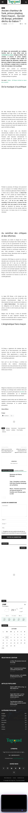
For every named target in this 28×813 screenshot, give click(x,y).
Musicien (8, 430)
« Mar (2, 648)
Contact (14, 777)
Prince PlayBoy (20, 430)
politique (13, 430)
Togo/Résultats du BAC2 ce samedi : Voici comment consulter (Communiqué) (18, 703)
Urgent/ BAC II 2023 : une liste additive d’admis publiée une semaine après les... (17, 695)
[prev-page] (2, 497)
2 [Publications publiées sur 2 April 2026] (14, 634)
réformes (4, 431)
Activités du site (20, 777)
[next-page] (5, 497)
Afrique (7, 5)
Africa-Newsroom (7, 777)
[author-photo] (14, 458)
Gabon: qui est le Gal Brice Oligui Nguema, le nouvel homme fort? (7, 451)
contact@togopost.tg (18, 758)
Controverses (14, 428)
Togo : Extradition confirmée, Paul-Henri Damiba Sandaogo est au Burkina (18, 483)
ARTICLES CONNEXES (7, 470)
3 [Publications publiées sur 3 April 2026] (17, 634)
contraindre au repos (7, 55)
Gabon (3, 430)
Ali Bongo (8, 428)
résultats (22, 391)
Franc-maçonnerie (21, 428)
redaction (5, 23)
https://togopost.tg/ (14, 463)
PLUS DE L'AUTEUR (18, 470)
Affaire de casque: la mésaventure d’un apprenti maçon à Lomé (21, 451)
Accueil (2, 5)
